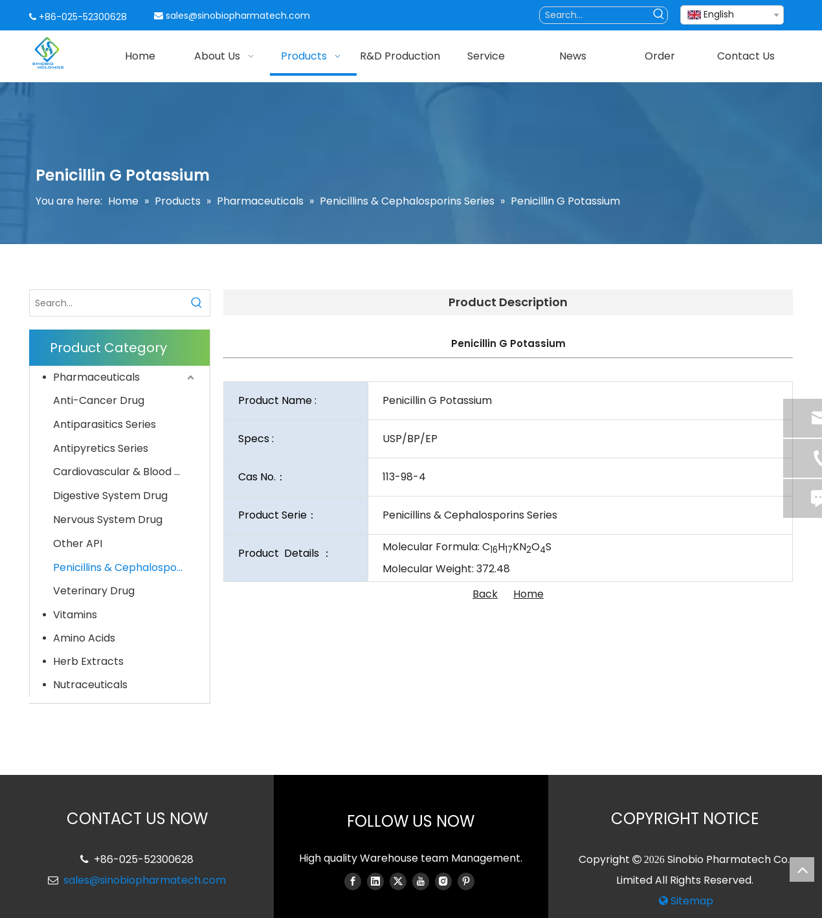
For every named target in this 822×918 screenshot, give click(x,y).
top (802, 869)
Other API (77, 543)
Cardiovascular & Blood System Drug (125, 471)
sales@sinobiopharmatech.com (238, 15)
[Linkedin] (375, 881)
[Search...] (595, 15)
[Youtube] (420, 881)
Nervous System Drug (107, 519)
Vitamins (75, 614)
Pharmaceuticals (96, 377)
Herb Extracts (88, 661)
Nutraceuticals (90, 684)
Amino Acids (84, 638)
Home (528, 594)
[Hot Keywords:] (659, 15)
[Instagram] (443, 881)
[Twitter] (398, 881)
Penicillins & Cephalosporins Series (125, 567)
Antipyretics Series (100, 448)
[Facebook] (352, 881)
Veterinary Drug (94, 590)
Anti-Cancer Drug (98, 400)
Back (485, 594)
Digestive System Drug (110, 495)
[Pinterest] (466, 881)
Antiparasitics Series (104, 424)
